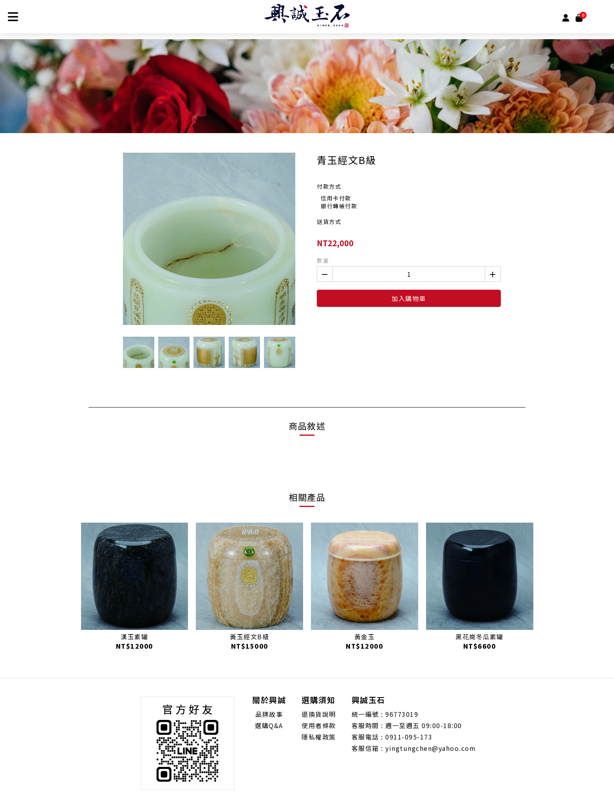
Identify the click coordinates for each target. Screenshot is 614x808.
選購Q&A (269, 725)
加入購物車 (409, 298)
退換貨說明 (319, 714)
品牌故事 (269, 714)
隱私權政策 (319, 736)
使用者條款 (319, 725)
